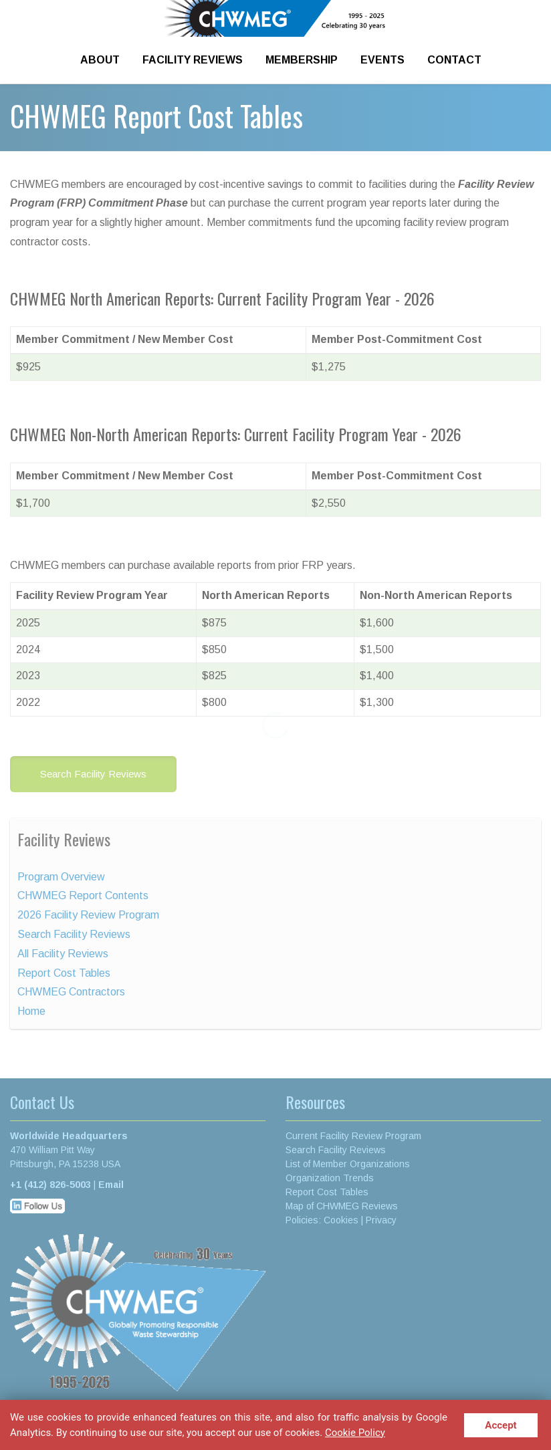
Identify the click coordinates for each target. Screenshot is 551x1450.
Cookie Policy (355, 1433)
